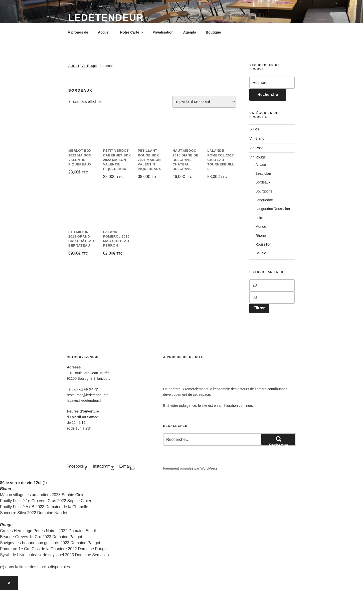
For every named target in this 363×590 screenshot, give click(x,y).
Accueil (104, 32)
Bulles (254, 129)
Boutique (213, 32)
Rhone (260, 236)
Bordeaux (262, 182)
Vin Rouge (89, 66)
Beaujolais (263, 173)
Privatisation (162, 32)
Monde (260, 227)
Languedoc (264, 200)
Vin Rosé (256, 148)
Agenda (189, 32)
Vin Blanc (256, 138)
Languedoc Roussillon (272, 209)
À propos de (78, 32)
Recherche (267, 94)
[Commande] (204, 102)
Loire (259, 218)
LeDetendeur (106, 18)
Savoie (260, 253)
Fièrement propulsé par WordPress (190, 468)
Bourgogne (264, 191)
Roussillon (263, 244)
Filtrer (259, 308)
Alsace (260, 165)
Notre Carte (132, 32)
